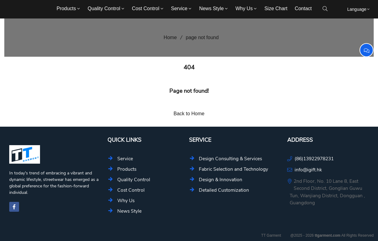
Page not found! (189, 91)
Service (181, 8)
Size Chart (276, 8)
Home (168, 37)
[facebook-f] (14, 207)
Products (69, 8)
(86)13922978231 (314, 158)
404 (189, 67)
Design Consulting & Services (230, 158)
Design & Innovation (220, 179)
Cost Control (148, 8)
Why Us (246, 8)
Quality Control (106, 8)
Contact (303, 8)
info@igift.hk (308, 169)
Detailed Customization (224, 190)
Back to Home (189, 113)
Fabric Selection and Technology (233, 169)
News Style (214, 8)
